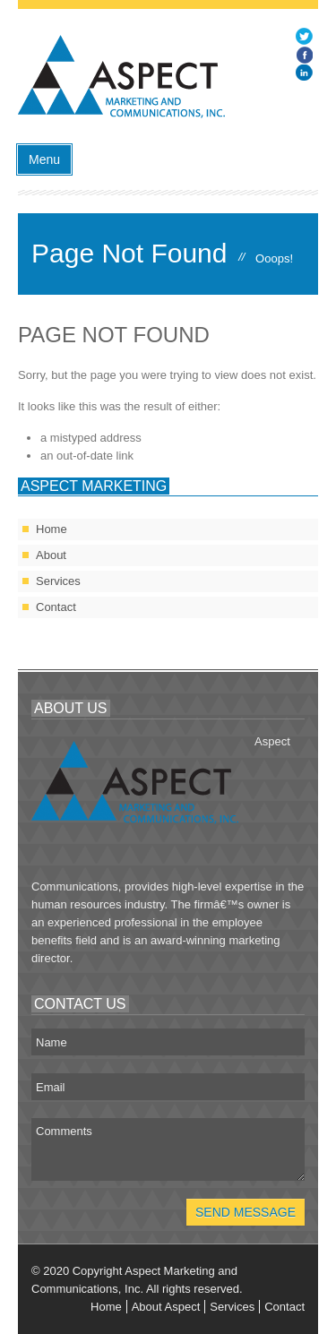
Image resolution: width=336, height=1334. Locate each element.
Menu (44, 159)
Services (58, 581)
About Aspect (166, 1306)
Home (51, 529)
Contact (56, 607)
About (51, 555)
